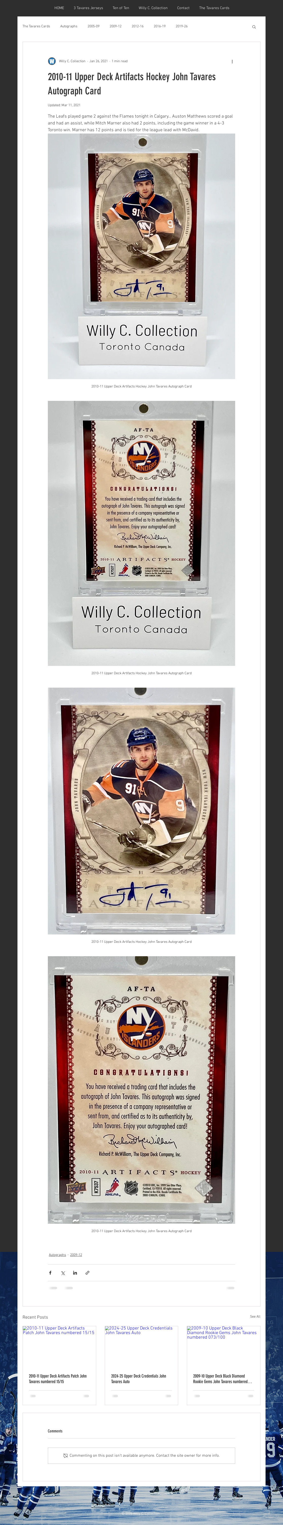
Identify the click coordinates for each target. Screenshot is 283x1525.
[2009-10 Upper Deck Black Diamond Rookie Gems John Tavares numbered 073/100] (223, 1346)
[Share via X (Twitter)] (62, 1272)
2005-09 (93, 26)
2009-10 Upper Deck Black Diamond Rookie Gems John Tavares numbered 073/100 (220, 1378)
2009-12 (116, 26)
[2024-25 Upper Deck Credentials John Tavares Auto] (141, 1346)
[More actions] (232, 61)
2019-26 (182, 26)
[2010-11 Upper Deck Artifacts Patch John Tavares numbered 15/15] (59, 1346)
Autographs (68, 26)
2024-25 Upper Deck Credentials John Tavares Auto (138, 1378)
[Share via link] (87, 1272)
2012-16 (138, 26)
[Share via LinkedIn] (75, 1272)
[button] (254, 27)
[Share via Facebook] (50, 1272)
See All (255, 1317)
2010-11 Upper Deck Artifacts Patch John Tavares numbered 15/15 (58, 1378)
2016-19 (160, 26)
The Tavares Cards (36, 26)
